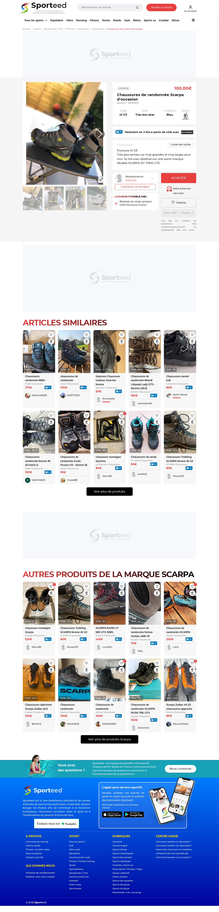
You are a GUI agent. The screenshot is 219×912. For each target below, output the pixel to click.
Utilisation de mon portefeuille (172, 853)
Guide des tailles (180, 144)
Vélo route (74, 850)
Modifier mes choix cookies (40, 877)
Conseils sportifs (34, 857)
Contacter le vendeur (135, 187)
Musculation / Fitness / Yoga (127, 869)
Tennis (106, 20)
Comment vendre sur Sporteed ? (173, 842)
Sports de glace (120, 889)
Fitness (94, 20)
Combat (164, 20)
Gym (127, 20)
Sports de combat (122, 857)
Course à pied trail (79, 877)
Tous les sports (34, 20)
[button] (100, 134)
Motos (137, 20)
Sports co (150, 20)
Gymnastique (76, 869)
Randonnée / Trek (78, 873)
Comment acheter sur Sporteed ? (174, 846)
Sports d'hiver (119, 850)
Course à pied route (79, 857)
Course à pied (119, 846)
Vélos (69, 20)
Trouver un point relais (38, 850)
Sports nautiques (121, 861)
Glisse (175, 20)
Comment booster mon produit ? (173, 857)
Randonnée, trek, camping (126, 892)
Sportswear (75, 889)
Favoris (179, 202)
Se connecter (190, 8)
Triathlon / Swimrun (122, 865)
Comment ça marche (37, 842)
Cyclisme (117, 842)
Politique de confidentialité (40, 873)
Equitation (56, 20)
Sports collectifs (120, 873)
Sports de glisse (121, 885)
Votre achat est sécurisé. (178, 190)
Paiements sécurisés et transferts (174, 850)
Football (73, 881)
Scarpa (123, 88)
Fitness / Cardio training (82, 861)
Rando (117, 20)
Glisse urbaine (119, 877)
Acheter (178, 178)
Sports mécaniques (122, 853)
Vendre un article (161, 7)
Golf (71, 846)
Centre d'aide (33, 846)
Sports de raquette (122, 881)
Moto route (75, 885)
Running (81, 20)
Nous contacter (180, 768)
